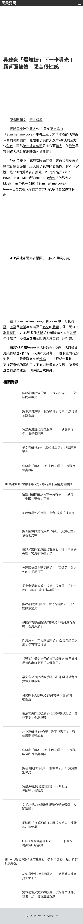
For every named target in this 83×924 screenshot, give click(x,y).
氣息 (46, 327)
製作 (46, 140)
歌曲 (6, 333)
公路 (39, 338)
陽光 (42, 161)
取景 (73, 333)
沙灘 (23, 338)
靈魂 (16, 166)
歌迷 (72, 146)
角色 (9, 146)
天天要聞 (9, 3)
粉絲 (13, 353)
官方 (42, 189)
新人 (32, 129)
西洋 (35, 189)
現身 (42, 347)
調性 (13, 333)
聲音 (74, 347)
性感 (42, 359)
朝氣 (49, 161)
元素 (55, 327)
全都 (55, 338)
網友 (42, 353)
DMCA (28, 916)
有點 (75, 353)
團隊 (40, 333)
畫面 (68, 353)
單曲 (60, 129)
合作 (52, 178)
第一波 (28, 146)
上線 (45, 134)
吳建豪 (44, 152)
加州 (65, 161)
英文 (53, 129)
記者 (13, 120)
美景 (49, 338)
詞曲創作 (19, 140)
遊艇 (23, 327)
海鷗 (13, 327)
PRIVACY (39, 916)
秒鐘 (58, 347)
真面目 (28, 365)
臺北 (32, 120)
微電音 (8, 166)
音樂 (19, 129)
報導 (39, 120)
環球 (13, 129)
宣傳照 (37, 146)
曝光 (59, 146)
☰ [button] (79, 3)
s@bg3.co (52, 916)
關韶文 (21, 120)
